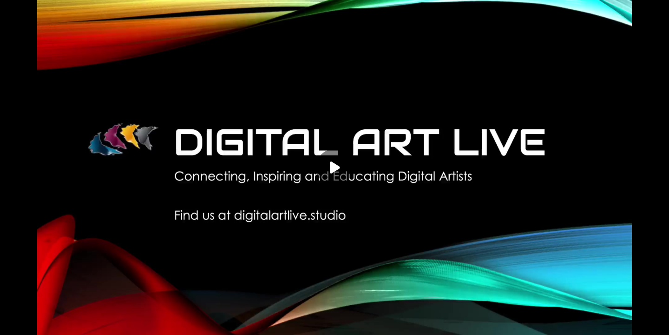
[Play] (334, 167)
